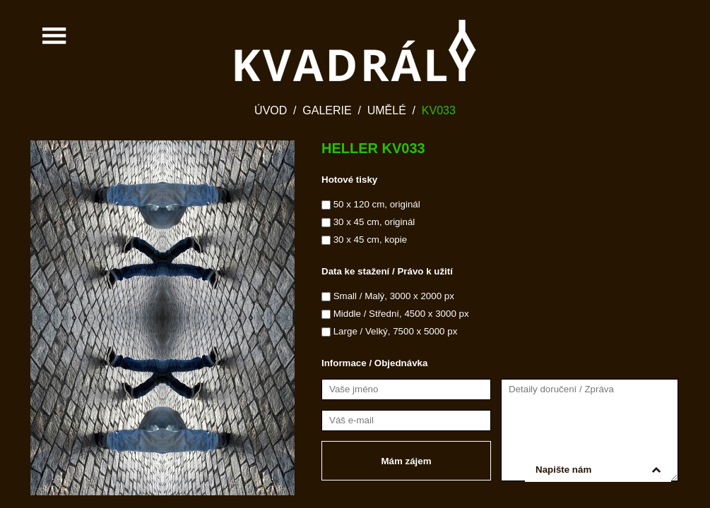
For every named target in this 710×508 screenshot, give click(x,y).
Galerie (326, 110)
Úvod (270, 110)
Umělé (386, 110)
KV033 (439, 110)
